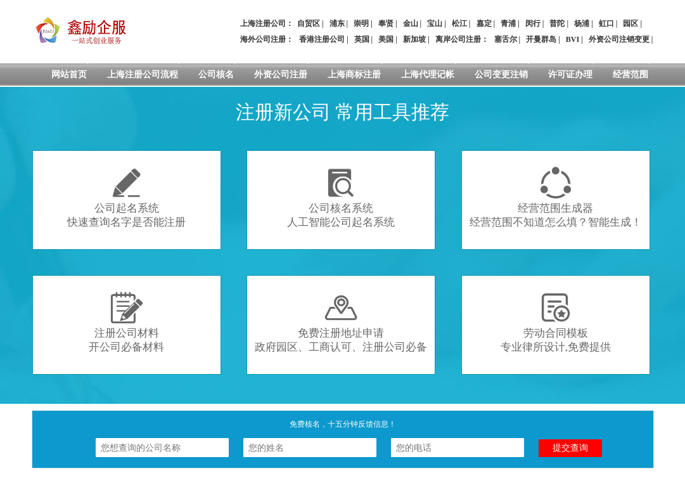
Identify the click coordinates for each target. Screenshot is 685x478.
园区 (630, 23)
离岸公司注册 (458, 39)
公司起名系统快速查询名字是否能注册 (126, 197)
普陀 (557, 23)
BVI (572, 39)
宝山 (434, 23)
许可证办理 (570, 74)
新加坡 (414, 39)
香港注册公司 (322, 39)
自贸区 (308, 23)
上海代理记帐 (427, 74)
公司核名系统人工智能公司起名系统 (341, 197)
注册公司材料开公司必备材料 (126, 322)
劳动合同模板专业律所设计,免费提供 (556, 322)
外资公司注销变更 (619, 39)
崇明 (361, 23)
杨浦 (581, 23)
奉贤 (386, 23)
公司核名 (216, 74)
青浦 (508, 23)
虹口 (606, 23)
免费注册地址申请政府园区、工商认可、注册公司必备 (341, 322)
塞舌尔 (505, 39)
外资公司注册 (280, 74)
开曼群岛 (541, 39)
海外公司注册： (266, 39)
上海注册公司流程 (142, 74)
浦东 (337, 23)
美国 (386, 39)
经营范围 (630, 74)
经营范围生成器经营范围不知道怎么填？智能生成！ (556, 197)
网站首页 (69, 74)
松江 (459, 23)
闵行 (533, 23)
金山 (410, 23)
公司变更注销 (501, 74)
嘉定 (484, 23)
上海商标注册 (354, 74)
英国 (361, 39)
